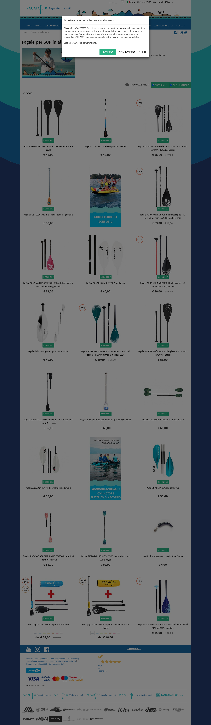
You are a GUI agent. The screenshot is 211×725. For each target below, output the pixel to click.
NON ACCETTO (127, 52)
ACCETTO (108, 52)
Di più (142, 52)
